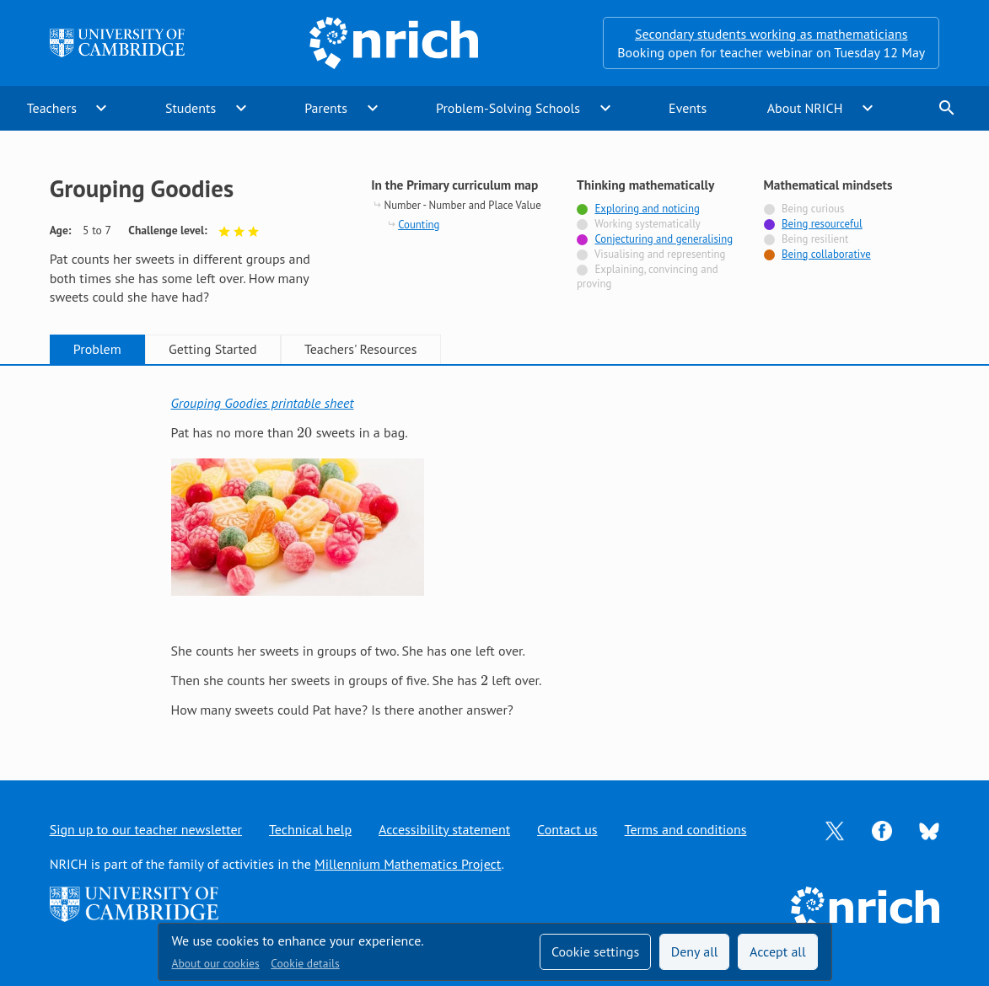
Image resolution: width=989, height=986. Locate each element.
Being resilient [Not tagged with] (815, 239)
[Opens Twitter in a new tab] (835, 829)
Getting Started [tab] (212, 348)
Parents (325, 107)
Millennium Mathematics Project (407, 863)
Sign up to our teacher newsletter (146, 829)
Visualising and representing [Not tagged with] (659, 254)
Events (688, 107)
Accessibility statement (444, 829)
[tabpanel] (495, 557)
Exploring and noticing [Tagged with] (646, 208)
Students (190, 107)
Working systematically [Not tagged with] (647, 224)
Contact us (567, 829)
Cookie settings (595, 951)
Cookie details (305, 963)
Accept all (778, 951)
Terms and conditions (686, 829)
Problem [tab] (97, 348)
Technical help (310, 829)
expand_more (101, 108)
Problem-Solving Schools (508, 107)
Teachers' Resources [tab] (360, 348)
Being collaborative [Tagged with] (826, 254)
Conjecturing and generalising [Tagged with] (663, 239)
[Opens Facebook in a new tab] (882, 829)
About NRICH (805, 107)
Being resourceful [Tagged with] (822, 224)
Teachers (52, 107)
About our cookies (216, 963)
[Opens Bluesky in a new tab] (929, 829)
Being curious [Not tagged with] (813, 208)
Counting (418, 224)
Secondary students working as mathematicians (771, 33)
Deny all (694, 951)
